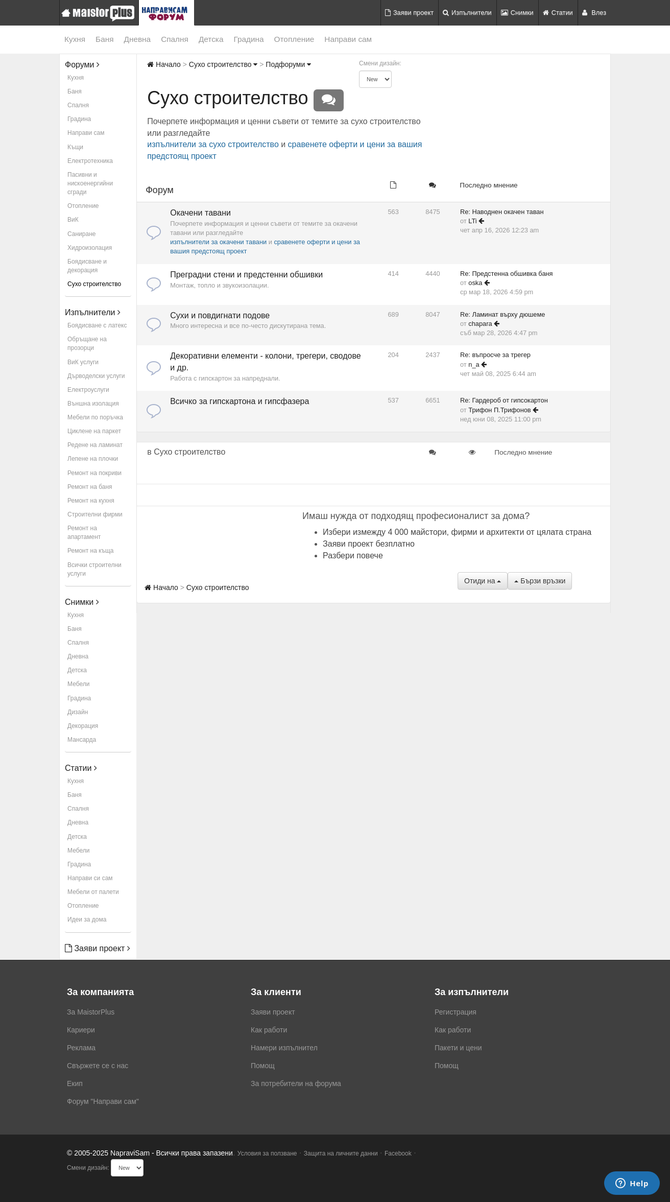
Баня (104, 39)
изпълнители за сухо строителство (213, 144)
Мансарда (81, 739)
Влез (594, 12)
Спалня (174, 39)
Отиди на (482, 581)
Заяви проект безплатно (369, 543)
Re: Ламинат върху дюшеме (502, 314)
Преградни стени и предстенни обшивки (246, 274)
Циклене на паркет (94, 431)
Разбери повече (353, 555)
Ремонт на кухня (90, 500)
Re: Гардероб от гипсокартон (504, 400)
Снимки (517, 12)
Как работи (269, 1030)
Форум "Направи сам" (103, 1101)
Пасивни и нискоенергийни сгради (90, 183)
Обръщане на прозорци (87, 343)
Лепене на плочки (92, 458)
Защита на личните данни (341, 1153)
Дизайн (77, 712)
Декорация (82, 725)
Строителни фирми (95, 514)
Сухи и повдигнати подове (220, 315)
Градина (248, 39)
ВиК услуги (83, 362)
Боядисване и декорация (87, 266)
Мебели (78, 684)
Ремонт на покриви (94, 473)
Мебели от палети (93, 891)
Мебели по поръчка (95, 417)
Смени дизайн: (380, 63)
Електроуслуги (88, 389)
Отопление (294, 39)
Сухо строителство (94, 284)
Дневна (137, 39)
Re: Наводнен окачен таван (502, 212)
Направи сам (348, 39)
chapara (480, 323)
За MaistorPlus (90, 1012)
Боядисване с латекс (97, 325)
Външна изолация (93, 403)
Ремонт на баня (89, 486)
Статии (558, 12)
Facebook (398, 1153)
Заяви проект (409, 12)
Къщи (75, 147)
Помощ (263, 1066)
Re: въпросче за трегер (495, 355)
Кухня (74, 39)
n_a (473, 364)
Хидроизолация (89, 247)
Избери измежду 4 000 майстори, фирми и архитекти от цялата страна (457, 532)
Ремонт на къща (90, 550)
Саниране (81, 234)
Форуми (82, 64)
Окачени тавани (200, 212)
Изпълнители (467, 12)
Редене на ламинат (95, 445)
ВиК (73, 219)
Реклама (81, 1048)
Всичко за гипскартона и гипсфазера (239, 401)
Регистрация (455, 1012)
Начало (164, 64)
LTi (472, 221)
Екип (75, 1083)
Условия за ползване (267, 1153)
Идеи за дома (86, 919)
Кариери (81, 1030)
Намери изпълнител (284, 1048)
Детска (211, 39)
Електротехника (90, 160)
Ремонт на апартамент (84, 532)
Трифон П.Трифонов (499, 410)
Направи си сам (90, 878)
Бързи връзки (539, 581)
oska (475, 283)
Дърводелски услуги (96, 376)
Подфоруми (288, 64)
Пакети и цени (458, 1048)
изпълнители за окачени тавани (218, 242)
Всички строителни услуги (94, 569)
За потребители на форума (296, 1083)
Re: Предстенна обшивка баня (506, 273)
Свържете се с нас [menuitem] (97, 1066)
